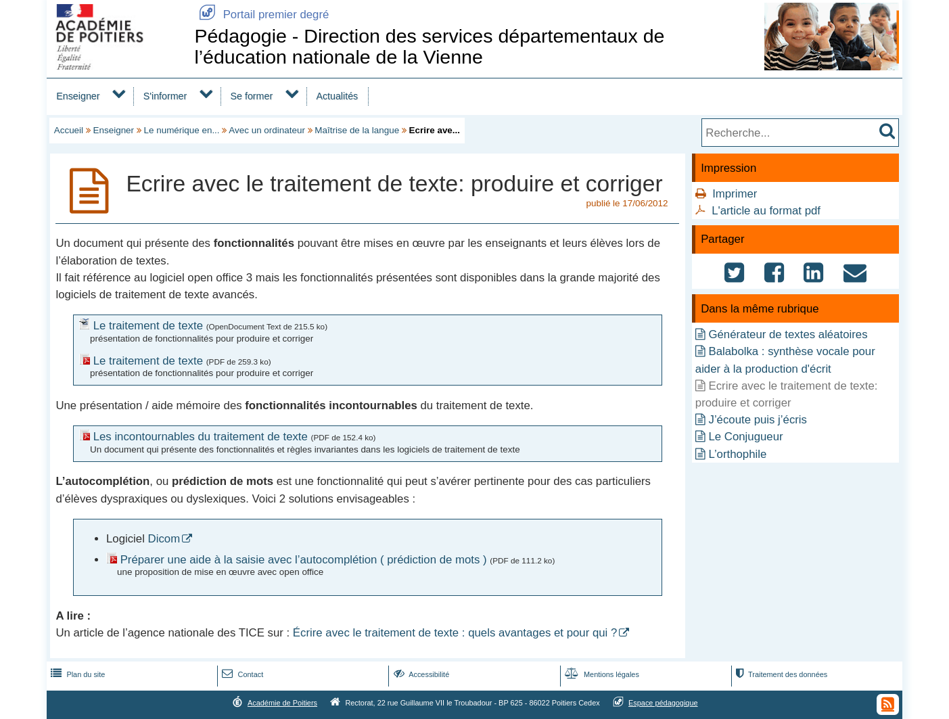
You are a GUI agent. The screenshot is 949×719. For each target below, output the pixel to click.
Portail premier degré (261, 14)
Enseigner (77, 96)
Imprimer (734, 193)
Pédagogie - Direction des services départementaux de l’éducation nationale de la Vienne (429, 46)
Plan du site (76, 674)
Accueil (68, 130)
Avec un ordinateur (267, 130)
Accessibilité (420, 674)
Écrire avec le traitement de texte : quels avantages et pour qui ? (455, 632)
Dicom (164, 538)
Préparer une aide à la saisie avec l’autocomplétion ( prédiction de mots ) (303, 559)
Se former (252, 96)
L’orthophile (737, 454)
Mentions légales (600, 674)
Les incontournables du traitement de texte (200, 436)
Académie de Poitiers (282, 703)
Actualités (337, 96)
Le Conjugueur (745, 436)
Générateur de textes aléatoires (787, 334)
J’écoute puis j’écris (757, 419)
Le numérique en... (182, 130)
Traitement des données (780, 674)
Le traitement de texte (148, 325)
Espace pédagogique (663, 703)
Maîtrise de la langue (357, 130)
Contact (241, 674)
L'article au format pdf (766, 210)
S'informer (165, 96)
